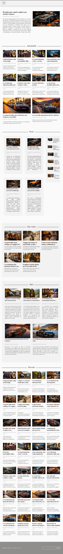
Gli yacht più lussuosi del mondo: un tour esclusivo (53, 477)
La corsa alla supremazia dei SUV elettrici (45, 115)
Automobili (4, 548)
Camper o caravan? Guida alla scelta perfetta (24, 382)
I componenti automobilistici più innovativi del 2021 (56, 140)
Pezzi (9, 548)
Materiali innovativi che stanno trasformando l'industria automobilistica (56, 148)
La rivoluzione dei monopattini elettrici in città (56, 177)
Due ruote (14, 548)
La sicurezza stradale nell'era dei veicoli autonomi (53, 85)
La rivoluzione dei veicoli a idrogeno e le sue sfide (9, 525)
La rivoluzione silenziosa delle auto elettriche (9, 85)
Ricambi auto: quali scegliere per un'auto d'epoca (33, 148)
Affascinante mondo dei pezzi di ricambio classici (33, 190)
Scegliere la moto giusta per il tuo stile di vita (23, 525)
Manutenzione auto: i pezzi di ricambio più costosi (12, 190)
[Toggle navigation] (4, 2)
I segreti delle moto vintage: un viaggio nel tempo (56, 163)
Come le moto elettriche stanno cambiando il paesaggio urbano (49, 244)
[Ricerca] (49, 548)
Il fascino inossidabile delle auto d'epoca (23, 61)
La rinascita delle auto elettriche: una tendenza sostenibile (38, 501)
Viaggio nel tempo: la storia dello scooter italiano (30, 244)
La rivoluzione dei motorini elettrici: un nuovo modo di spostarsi (12, 266)
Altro (19, 548)
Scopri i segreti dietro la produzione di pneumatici (56, 156)
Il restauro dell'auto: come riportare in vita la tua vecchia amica (12, 148)
